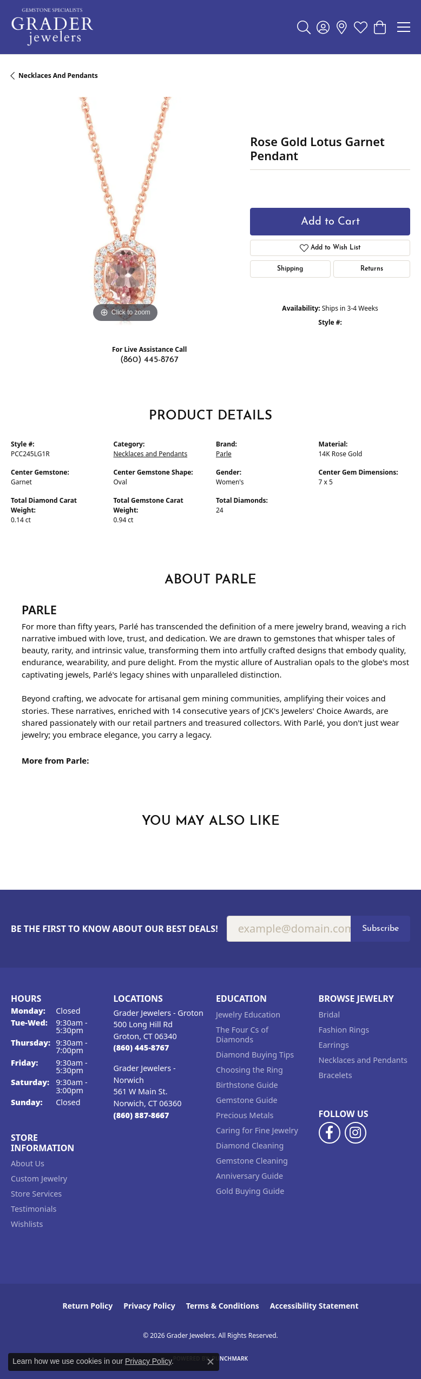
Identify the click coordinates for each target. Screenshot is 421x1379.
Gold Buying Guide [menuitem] (250, 1191)
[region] (125, 211)
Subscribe (380, 928)
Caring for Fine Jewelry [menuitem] (257, 1130)
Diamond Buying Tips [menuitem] (255, 1054)
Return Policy (88, 1306)
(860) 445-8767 (149, 360)
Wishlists (27, 1224)
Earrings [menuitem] (334, 1045)
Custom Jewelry (39, 1178)
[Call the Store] (141, 1047)
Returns (371, 269)
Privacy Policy (149, 1306)
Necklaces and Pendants (58, 75)
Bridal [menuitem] (329, 1014)
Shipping (290, 269)
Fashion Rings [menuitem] (344, 1030)
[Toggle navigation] (404, 27)
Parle (224, 453)
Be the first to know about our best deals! (114, 929)
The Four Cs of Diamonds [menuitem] (242, 1035)
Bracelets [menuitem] (335, 1075)
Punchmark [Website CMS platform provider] (230, 1358)
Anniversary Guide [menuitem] (249, 1176)
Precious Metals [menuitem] (244, 1115)
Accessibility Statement (314, 1306)
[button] (304, 27)
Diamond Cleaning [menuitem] (250, 1145)
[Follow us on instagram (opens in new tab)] (355, 1133)
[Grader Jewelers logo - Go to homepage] (52, 27)
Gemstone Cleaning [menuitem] (252, 1160)
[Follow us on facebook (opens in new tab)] (329, 1133)
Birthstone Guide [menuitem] (247, 1085)
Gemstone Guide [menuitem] (247, 1100)
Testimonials (33, 1209)
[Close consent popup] (210, 1361)
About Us (27, 1163)
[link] (341, 27)
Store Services (36, 1193)
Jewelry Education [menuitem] (248, 1014)
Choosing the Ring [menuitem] (249, 1070)
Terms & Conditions (222, 1306)
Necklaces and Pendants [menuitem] (363, 1060)
